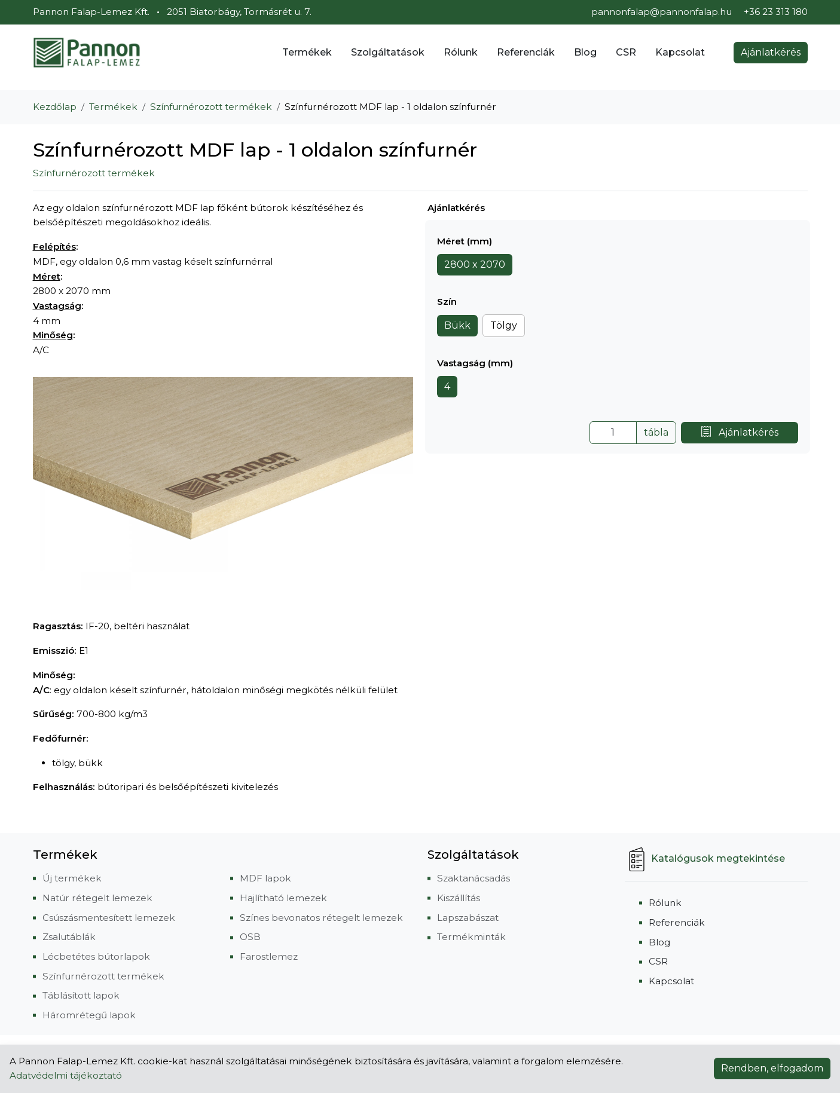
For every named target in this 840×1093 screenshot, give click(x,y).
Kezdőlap (55, 106)
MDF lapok (265, 878)
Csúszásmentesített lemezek (108, 917)
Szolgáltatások (387, 52)
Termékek (307, 52)
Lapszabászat (468, 917)
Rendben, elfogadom (772, 1068)
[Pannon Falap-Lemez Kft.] (86, 52)
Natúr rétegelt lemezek (97, 898)
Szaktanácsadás (473, 878)
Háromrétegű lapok (89, 1015)
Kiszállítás (458, 898)
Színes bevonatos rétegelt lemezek (321, 917)
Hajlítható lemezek (283, 898)
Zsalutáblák (69, 936)
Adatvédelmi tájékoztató (66, 1075)
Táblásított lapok (81, 995)
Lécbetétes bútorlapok (96, 956)
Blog (585, 52)
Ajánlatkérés (771, 52)
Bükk (457, 325)
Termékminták (471, 936)
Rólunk (461, 52)
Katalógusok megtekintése (705, 858)
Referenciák (526, 52)
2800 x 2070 (474, 264)
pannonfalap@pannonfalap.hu (661, 11)
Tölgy (503, 325)
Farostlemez (269, 956)
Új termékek (72, 878)
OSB (250, 936)
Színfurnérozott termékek (211, 106)
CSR (626, 52)
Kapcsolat (680, 52)
